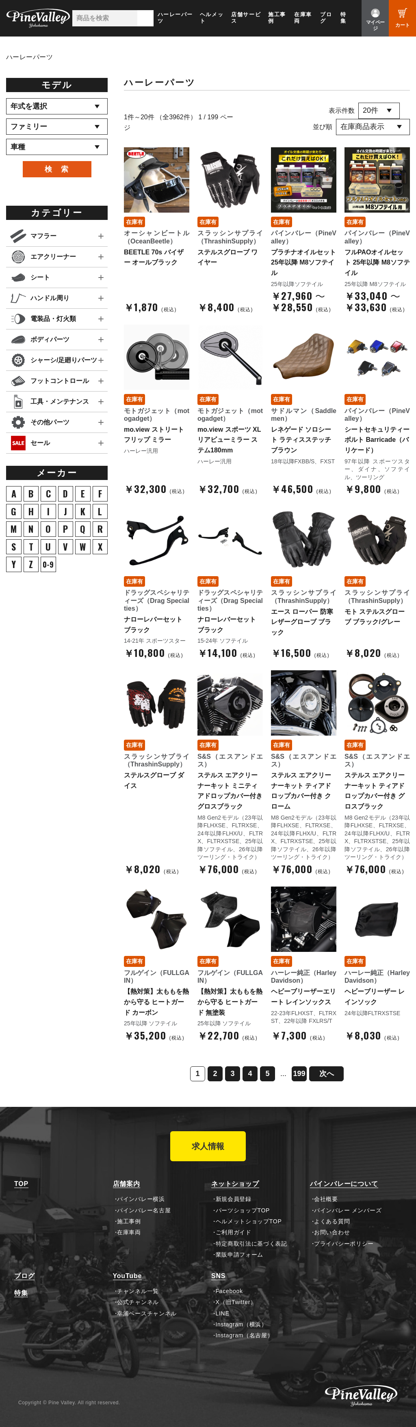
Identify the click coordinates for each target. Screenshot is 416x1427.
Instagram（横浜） (241, 1324)
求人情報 (208, 1146)
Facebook (229, 1291)
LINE (223, 1313)
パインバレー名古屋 (144, 1210)
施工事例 (277, 17)
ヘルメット (211, 17)
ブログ (326, 17)
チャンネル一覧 (138, 1291)
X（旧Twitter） (236, 1302)
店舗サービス (246, 17)
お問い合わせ (332, 1232)
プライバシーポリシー (344, 1243)
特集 (343, 17)
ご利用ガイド (233, 1232)
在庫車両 (303, 17)
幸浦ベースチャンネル (147, 1313)
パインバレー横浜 (141, 1199)
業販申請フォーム (240, 1254)
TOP (21, 1183)
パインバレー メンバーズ (347, 1210)
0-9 (48, 564)
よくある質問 (332, 1221)
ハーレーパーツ (175, 17)
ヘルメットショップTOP (249, 1221)
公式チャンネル (138, 1302)
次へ (326, 1074)
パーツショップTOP (243, 1210)
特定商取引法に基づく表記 (251, 1243)
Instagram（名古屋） (244, 1335)
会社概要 (326, 1199)
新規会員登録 (233, 1199)
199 (299, 1074)
